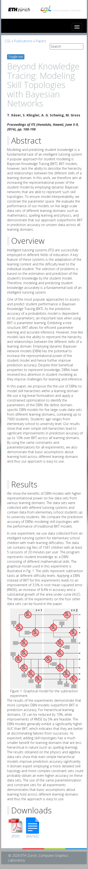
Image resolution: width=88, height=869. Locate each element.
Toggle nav (15, 57)
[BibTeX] (32, 836)
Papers (41, 41)
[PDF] (15, 836)
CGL (8, 41)
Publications (23, 41)
